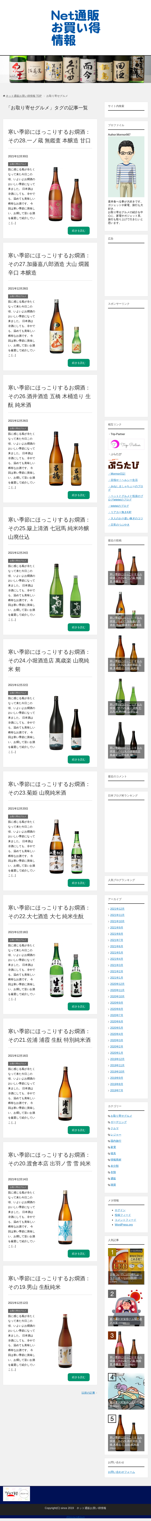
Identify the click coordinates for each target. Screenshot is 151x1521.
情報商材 (116, 1159)
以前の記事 (88, 1427)
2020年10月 (117, 996)
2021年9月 (116, 927)
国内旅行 (116, 1140)
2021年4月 (116, 958)
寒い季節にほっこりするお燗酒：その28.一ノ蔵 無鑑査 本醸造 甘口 (48, 140)
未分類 (115, 1165)
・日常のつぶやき (119, 524)
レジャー (116, 1134)
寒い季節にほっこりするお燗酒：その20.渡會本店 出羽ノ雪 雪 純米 (47, 1189)
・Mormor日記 (116, 473)
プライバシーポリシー (75, 1517)
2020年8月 (116, 1009)
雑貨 (113, 1184)
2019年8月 (116, 1084)
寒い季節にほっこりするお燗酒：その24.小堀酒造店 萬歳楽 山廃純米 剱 (47, 669)
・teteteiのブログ (118, 505)
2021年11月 (117, 915)
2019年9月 (116, 1077)
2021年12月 (117, 908)
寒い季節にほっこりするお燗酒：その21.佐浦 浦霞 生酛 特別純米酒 (49, 1057)
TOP (24, 95)
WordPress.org (124, 1224)
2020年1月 (116, 1052)
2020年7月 (116, 1015)
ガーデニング (119, 1122)
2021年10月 (117, 921)
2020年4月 (116, 1034)
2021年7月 (116, 940)
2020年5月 (116, 1027)
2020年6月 (116, 1021)
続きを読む (78, 239)
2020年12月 (117, 984)
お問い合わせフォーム (121, 1472)
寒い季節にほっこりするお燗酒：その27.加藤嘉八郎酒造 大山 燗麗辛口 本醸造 (47, 272)
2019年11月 (117, 1065)
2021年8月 (116, 933)
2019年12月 (117, 1059)
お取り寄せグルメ (18, 172)
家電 (113, 1147)
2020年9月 (116, 1002)
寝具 (113, 1153)
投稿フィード (123, 1215)
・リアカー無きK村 (119, 512)
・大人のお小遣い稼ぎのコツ (125, 518)
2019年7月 (116, 1090)
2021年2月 (116, 971)
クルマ (115, 1128)
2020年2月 (116, 1046)
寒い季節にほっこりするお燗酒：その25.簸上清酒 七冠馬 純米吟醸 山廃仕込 (48, 537)
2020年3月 (116, 1040)
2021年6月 (116, 946)
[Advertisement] (126, 362)
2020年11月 (117, 990)
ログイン (120, 1210)
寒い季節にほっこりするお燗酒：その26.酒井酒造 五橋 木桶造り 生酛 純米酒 (48, 405)
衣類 (113, 1172)
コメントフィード (125, 1219)
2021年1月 (116, 977)
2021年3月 (116, 965)
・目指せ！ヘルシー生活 (123, 480)
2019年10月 (117, 1071)
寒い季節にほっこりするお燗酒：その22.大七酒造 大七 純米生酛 (48, 925)
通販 (113, 1178)
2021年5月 (116, 952)
